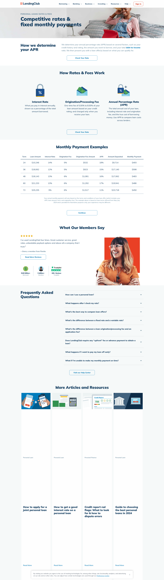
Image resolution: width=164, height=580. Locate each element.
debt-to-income (133, 47)
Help (126, 4)
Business (88, 4)
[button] (103, 294)
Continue (82, 213)
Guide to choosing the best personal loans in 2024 (126, 510)
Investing (101, 4)
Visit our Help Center (82, 373)
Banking (76, 4)
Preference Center (103, 576)
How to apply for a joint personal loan (35, 508)
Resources (115, 4)
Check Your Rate (82, 58)
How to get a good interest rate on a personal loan (65, 510)
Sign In (138, 4)
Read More (27, 565)
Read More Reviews (33, 257)
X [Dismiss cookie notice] (129, 575)
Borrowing (63, 4)
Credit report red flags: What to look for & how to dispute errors (97, 511)
